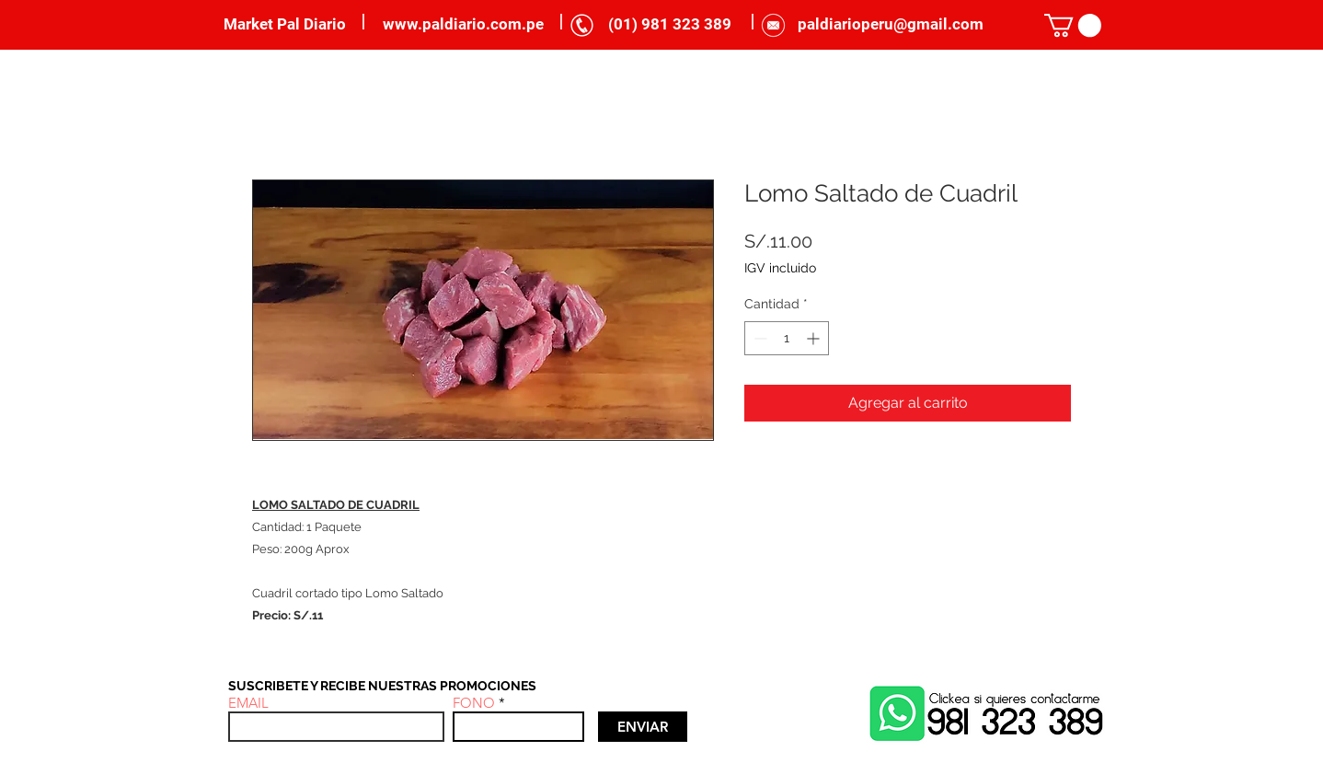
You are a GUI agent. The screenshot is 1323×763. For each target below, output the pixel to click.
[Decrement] (758, 338)
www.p (407, 24)
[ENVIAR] (642, 726)
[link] (1072, 25)
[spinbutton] (786, 338)
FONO (474, 703)
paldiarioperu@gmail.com (891, 24)
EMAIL (248, 703)
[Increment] (814, 338)
